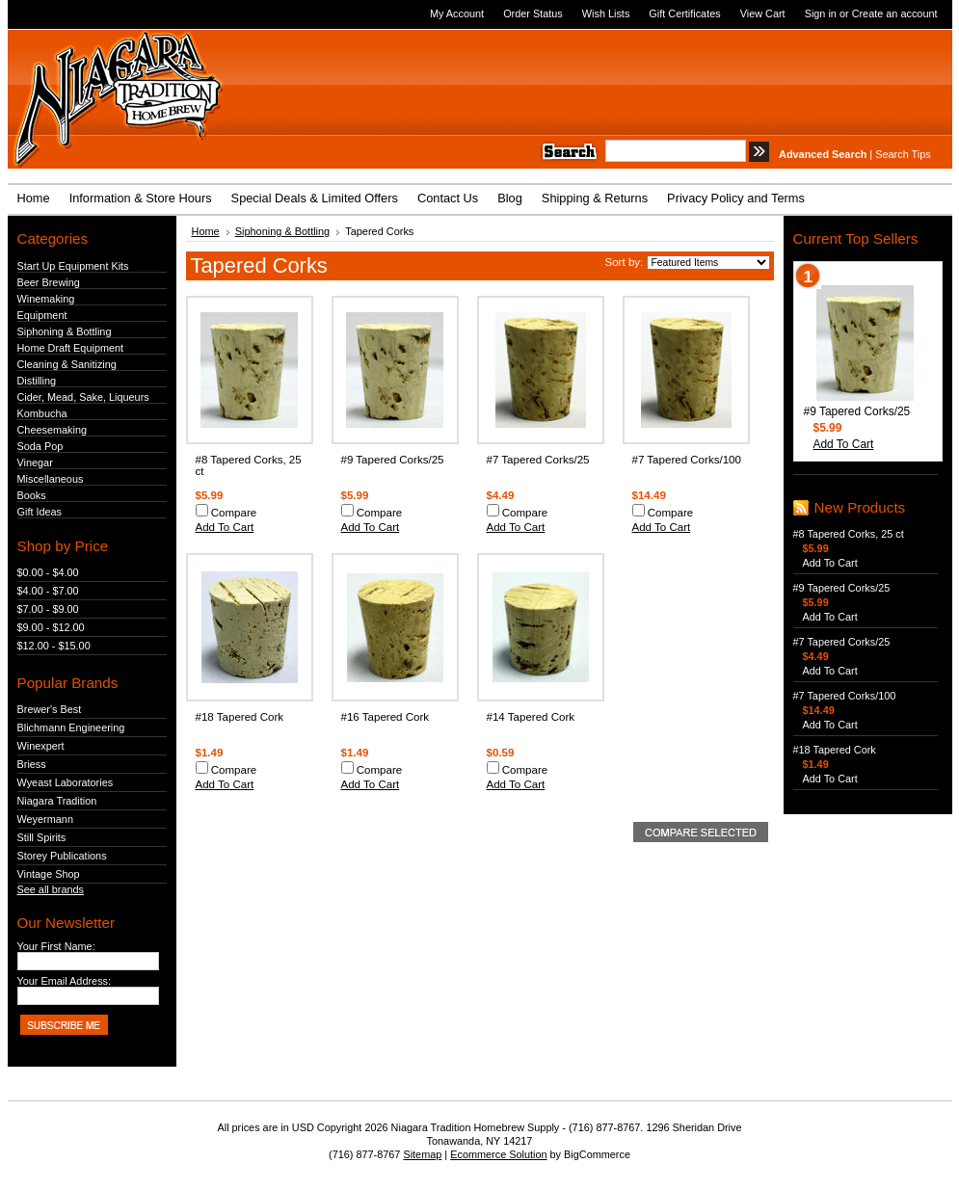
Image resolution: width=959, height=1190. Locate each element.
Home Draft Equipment (70, 348)
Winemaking (46, 298)
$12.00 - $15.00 (54, 645)
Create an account (895, 13)
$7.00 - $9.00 (48, 609)
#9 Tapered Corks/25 (392, 459)
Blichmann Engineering (71, 727)
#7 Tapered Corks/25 (538, 459)
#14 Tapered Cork (531, 717)
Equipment (42, 315)
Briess (31, 764)
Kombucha (42, 413)
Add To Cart (225, 527)
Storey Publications (62, 855)
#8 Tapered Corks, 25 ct (848, 534)
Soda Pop (40, 446)
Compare (234, 512)
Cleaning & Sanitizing (67, 364)
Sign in (821, 13)
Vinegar (35, 462)
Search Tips (902, 154)
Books (31, 495)
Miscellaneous (50, 479)
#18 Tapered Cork (240, 717)
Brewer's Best (49, 709)
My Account (457, 13)
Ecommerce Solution (498, 1154)
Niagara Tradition (57, 801)
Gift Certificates (684, 13)
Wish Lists (606, 13)
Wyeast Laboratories (65, 782)
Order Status (533, 13)
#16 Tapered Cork (385, 717)
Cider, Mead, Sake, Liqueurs (83, 397)
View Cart (763, 13)
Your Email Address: (64, 981)
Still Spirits (42, 837)
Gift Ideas (40, 511)
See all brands (51, 889)
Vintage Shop (48, 874)
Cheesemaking (52, 430)
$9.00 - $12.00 (51, 627)
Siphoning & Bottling (64, 331)
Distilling (37, 380)
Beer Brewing (48, 282)
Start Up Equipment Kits (73, 266)
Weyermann (45, 819)
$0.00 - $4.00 (48, 572)
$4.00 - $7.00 (48, 590)
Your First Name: (56, 946)
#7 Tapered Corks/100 (686, 459)
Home (206, 231)
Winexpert (41, 746)
